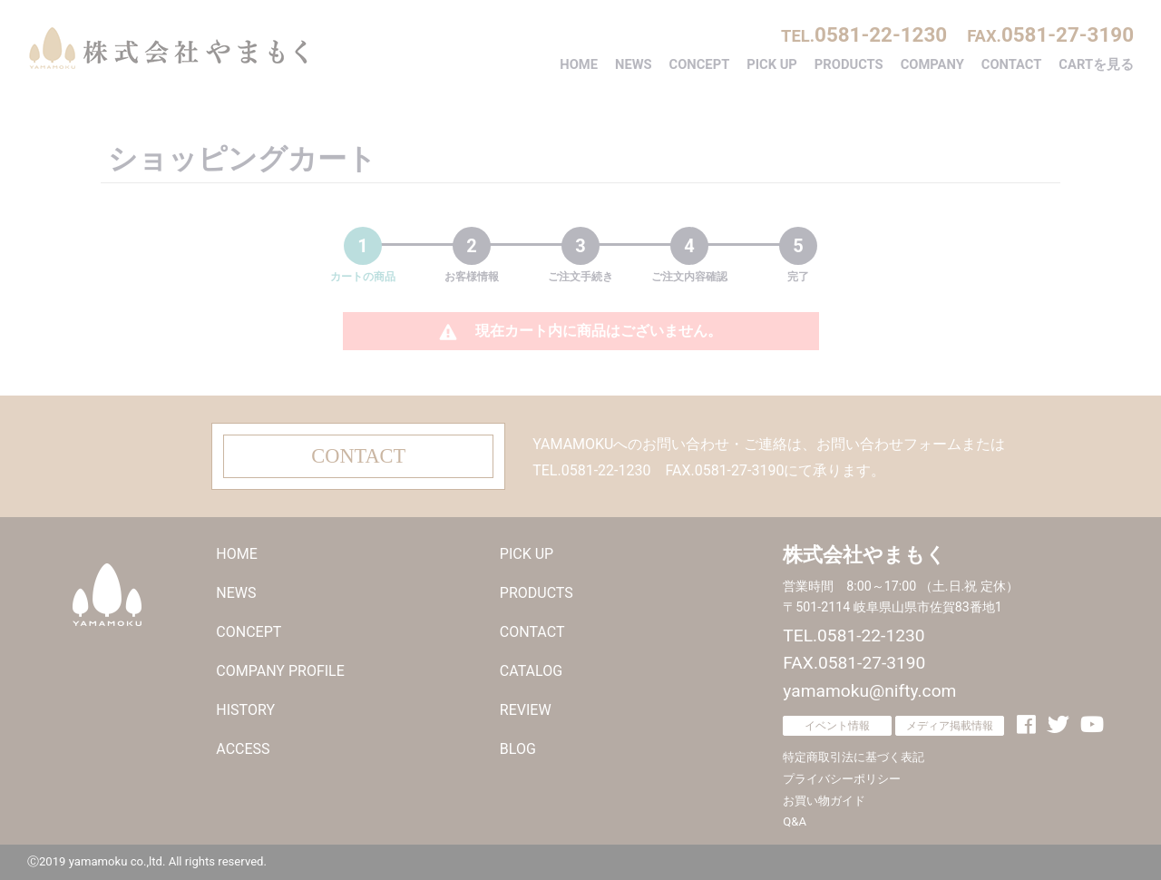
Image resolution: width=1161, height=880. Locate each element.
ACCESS (242, 749)
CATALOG (531, 671)
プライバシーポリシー (842, 779)
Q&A (794, 821)
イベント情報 (837, 725)
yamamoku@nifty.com (869, 690)
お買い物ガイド (824, 800)
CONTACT (1011, 64)
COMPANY (932, 64)
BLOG (518, 749)
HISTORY (245, 710)
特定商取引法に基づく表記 (853, 757)
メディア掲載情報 (949, 725)
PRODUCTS (849, 64)
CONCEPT (699, 64)
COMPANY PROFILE (280, 671)
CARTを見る (1096, 64)
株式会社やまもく (167, 48)
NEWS (633, 64)
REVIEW (525, 710)
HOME (579, 64)
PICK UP (771, 64)
